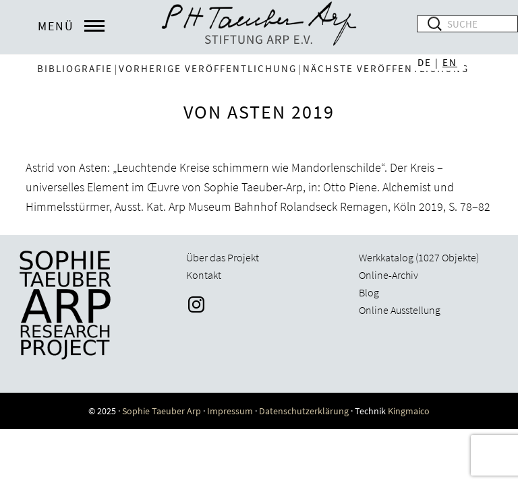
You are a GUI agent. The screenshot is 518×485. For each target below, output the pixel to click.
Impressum (230, 411)
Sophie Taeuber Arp (161, 411)
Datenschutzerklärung (304, 411)
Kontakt (203, 275)
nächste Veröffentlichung (386, 68)
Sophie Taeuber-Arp (259, 27)
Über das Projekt (222, 257)
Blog (369, 292)
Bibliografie (75, 68)
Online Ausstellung (399, 310)
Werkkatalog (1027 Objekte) (419, 257)
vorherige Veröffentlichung (208, 68)
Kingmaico (409, 411)
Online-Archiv (388, 275)
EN (449, 62)
